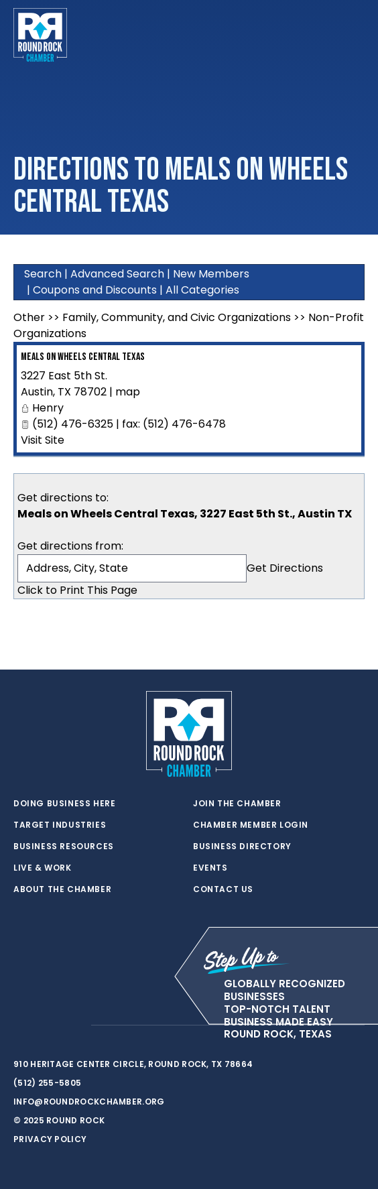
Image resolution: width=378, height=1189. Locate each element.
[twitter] (20, 1025)
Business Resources (63, 846)
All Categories (202, 290)
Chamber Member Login (250, 825)
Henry (48, 408)
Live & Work (42, 868)
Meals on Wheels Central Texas (83, 357)
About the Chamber (62, 889)
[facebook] (47, 1025)
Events (210, 868)
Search (43, 273)
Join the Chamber (237, 803)
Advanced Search (117, 273)
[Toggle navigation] (354, 35)
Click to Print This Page (77, 590)
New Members (211, 273)
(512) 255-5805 (47, 1082)
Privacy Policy (49, 1139)
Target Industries (59, 825)
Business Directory (242, 846)
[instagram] (73, 1025)
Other (29, 317)
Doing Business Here (64, 803)
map (127, 391)
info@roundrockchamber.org (89, 1101)
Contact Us (223, 889)
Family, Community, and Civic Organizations (176, 317)
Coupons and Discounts (95, 290)
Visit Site (42, 440)
